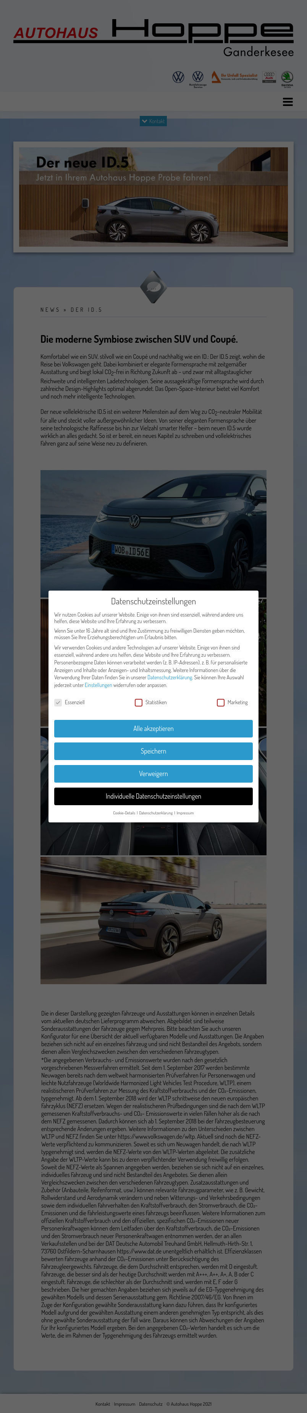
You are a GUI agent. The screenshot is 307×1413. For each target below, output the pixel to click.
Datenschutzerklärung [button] (156, 812)
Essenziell (69, 702)
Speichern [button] (153, 751)
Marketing (232, 702)
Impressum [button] (185, 812)
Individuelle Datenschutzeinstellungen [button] (153, 796)
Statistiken (151, 702)
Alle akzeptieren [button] (153, 728)
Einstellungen (98, 685)
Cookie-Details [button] (124, 812)
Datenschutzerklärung (169, 677)
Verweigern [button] (153, 773)
